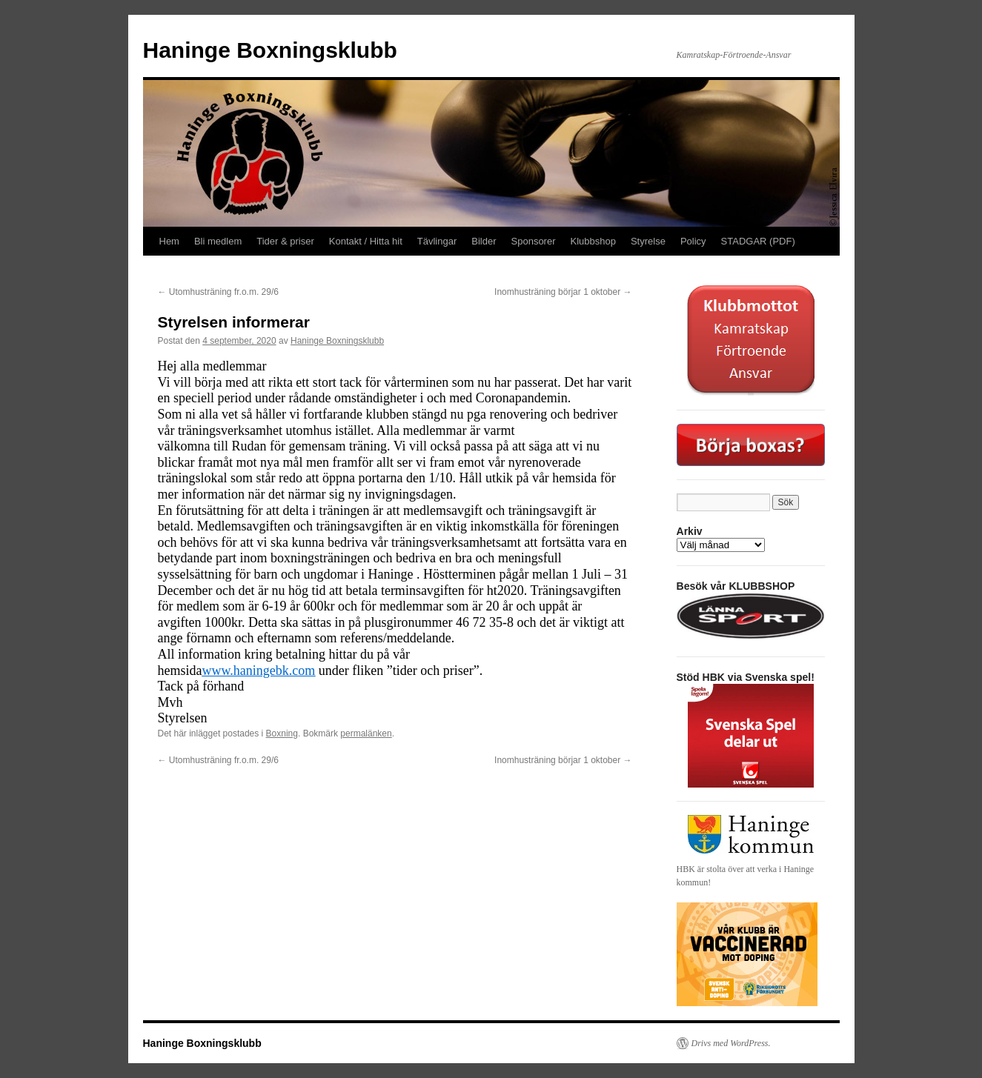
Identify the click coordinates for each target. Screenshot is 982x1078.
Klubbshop (593, 241)
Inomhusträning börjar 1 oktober (562, 292)
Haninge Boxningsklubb (270, 50)
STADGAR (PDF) (758, 241)
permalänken (365, 733)
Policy (693, 241)
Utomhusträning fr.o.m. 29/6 (218, 292)
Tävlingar (437, 241)
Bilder (483, 241)
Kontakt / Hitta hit (365, 241)
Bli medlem (218, 241)
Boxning (282, 733)
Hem (169, 241)
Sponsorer (533, 241)
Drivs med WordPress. (731, 1043)
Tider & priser (285, 241)
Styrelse (648, 241)
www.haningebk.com (259, 670)
